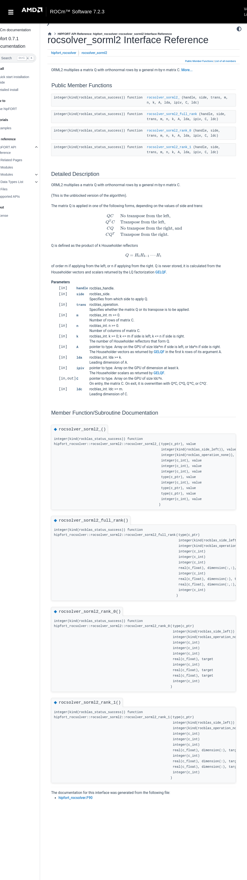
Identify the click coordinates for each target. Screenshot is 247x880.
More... (196, 70)
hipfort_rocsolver (73, 53)
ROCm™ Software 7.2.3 (77, 11)
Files (13, 189)
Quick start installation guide (22, 79)
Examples (13, 128)
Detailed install (17, 90)
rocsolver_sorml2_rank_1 (178, 152)
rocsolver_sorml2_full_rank (181, 114)
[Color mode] (239, 29)
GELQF (170, 277)
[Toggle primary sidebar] (57, 24)
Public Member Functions (199, 61)
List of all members (225, 61)
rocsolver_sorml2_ (172, 97)
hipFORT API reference (15, 150)
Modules (16, 167)
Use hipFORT (16, 109)
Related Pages (20, 160)
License (11, 215)
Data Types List (21, 182)
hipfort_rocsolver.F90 (85, 803)
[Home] (59, 33)
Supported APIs (17, 196)
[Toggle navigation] (10, 12)
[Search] (25, 58)
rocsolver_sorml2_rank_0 (178, 136)
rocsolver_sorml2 (103, 53)
